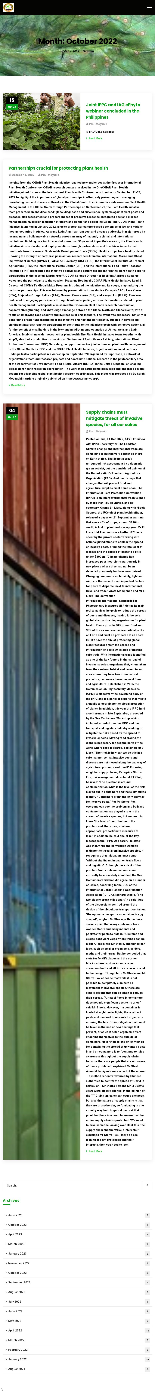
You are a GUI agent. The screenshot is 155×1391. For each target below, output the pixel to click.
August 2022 (79, 1292)
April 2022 (79, 1330)
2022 (76, 51)
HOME (64, 51)
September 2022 (79, 1282)
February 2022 (79, 1350)
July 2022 (79, 1301)
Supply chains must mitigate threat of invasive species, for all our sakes (114, 418)
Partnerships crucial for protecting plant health (58, 168)
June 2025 (79, 1215)
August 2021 (79, 1369)
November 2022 (79, 1263)
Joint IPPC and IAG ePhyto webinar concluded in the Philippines (113, 111)
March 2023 (79, 1244)
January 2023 (79, 1253)
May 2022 (79, 1321)
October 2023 (79, 1225)
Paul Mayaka (98, 124)
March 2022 (79, 1340)
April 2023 (79, 1234)
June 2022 (79, 1311)
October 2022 (79, 1273)
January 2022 (79, 1359)
